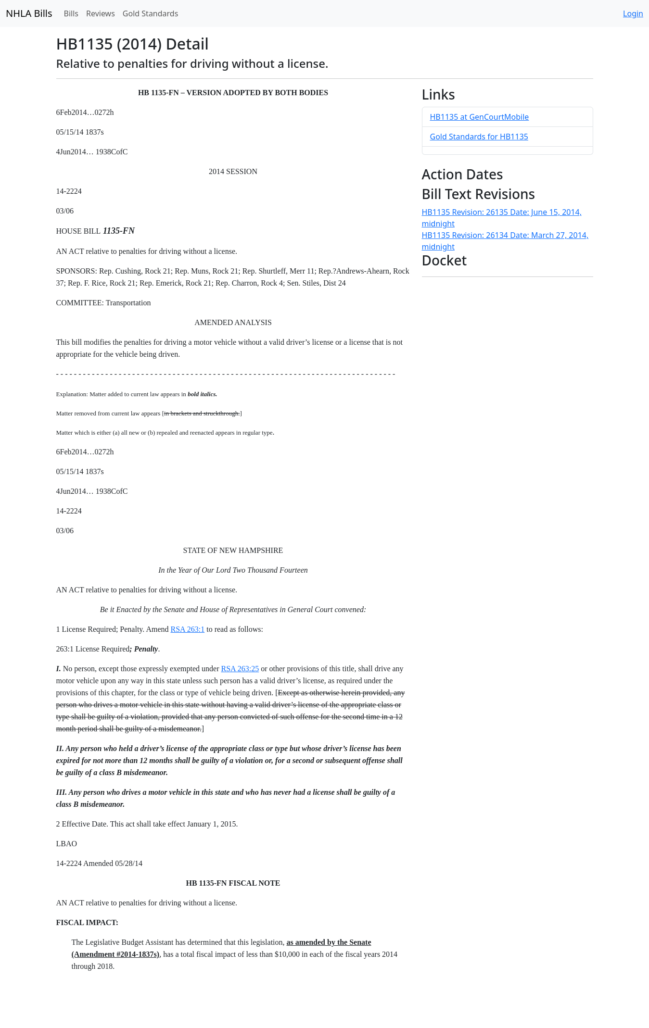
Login (633, 13)
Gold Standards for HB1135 (479, 136)
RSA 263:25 (240, 668)
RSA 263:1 (188, 629)
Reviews (100, 13)
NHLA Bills (29, 13)
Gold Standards (150, 13)
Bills (71, 13)
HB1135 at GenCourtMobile (479, 117)
